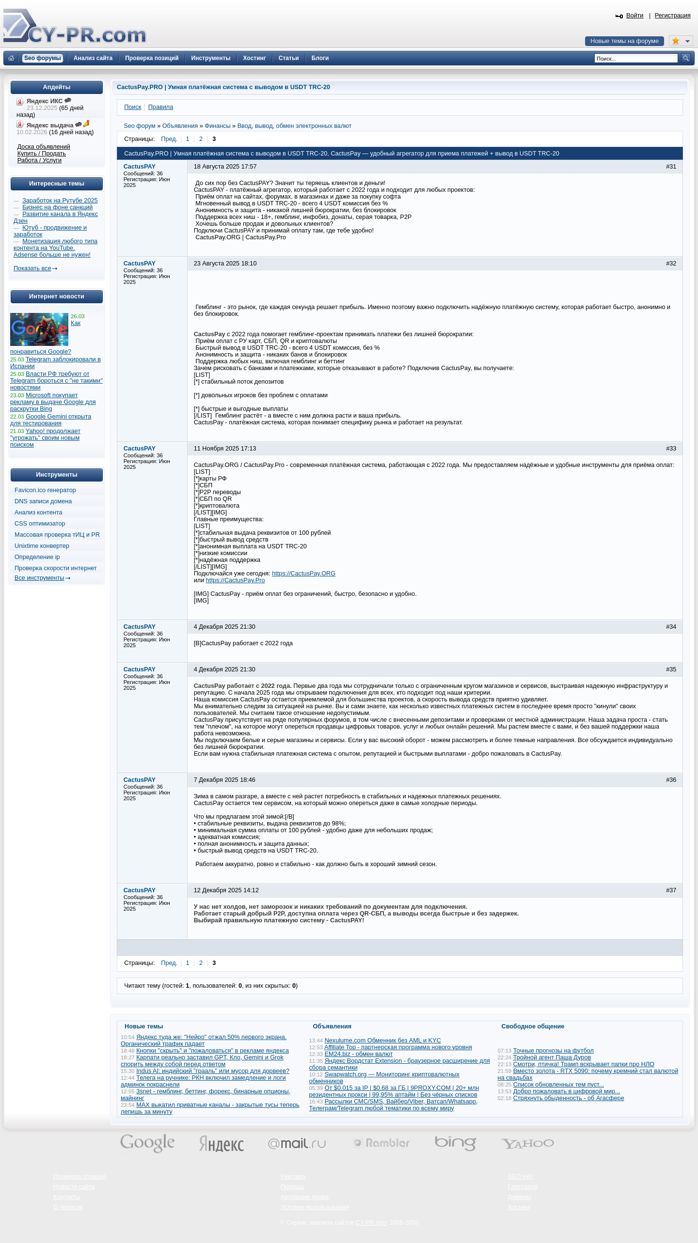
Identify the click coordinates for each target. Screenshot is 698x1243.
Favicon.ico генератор (45, 490)
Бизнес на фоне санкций (57, 207)
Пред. (169, 139)
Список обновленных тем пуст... (558, 1084)
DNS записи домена (43, 501)
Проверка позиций (79, 1176)
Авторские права (305, 1197)
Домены (519, 1197)
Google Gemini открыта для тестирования (50, 420)
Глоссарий (523, 1186)
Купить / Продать (41, 153)
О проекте (67, 1207)
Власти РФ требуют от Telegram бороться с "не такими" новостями (56, 381)
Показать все (32, 268)
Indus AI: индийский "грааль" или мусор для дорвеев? (212, 1071)
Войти (635, 15)
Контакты (66, 1197)
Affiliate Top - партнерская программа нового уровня (398, 1047)
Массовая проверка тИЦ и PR (57, 534)
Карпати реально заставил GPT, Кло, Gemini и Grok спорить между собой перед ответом (202, 1061)
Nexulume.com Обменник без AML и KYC (383, 1040)
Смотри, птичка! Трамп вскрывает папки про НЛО (583, 1064)
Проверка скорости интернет (56, 568)
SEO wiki (520, 1176)
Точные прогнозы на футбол (553, 1050)
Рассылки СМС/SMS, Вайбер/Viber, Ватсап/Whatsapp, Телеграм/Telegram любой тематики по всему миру (393, 1105)
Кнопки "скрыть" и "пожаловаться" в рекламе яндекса (212, 1050)
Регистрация (673, 15)
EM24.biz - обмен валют (359, 1054)
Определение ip (37, 557)
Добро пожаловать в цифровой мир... (566, 1091)
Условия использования (315, 1207)
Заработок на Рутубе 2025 (59, 200)
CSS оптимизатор (40, 523)
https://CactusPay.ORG (303, 573)
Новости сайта (74, 1186)
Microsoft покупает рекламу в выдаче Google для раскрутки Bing (53, 402)
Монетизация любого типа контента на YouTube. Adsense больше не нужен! (55, 248)
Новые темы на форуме (624, 41)
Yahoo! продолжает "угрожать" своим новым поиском (45, 438)
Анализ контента (39, 512)
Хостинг (519, 1207)
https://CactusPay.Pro (235, 580)
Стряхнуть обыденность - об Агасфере (568, 1098)
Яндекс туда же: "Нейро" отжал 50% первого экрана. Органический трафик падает (203, 1040)
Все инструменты (39, 578)
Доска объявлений (43, 146)
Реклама (293, 1176)
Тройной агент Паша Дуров (552, 1057)
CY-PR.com (372, 1222)
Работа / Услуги (39, 160)
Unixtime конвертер (42, 546)
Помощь (292, 1186)
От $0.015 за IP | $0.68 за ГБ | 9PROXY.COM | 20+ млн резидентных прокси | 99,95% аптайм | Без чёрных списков (394, 1091)
